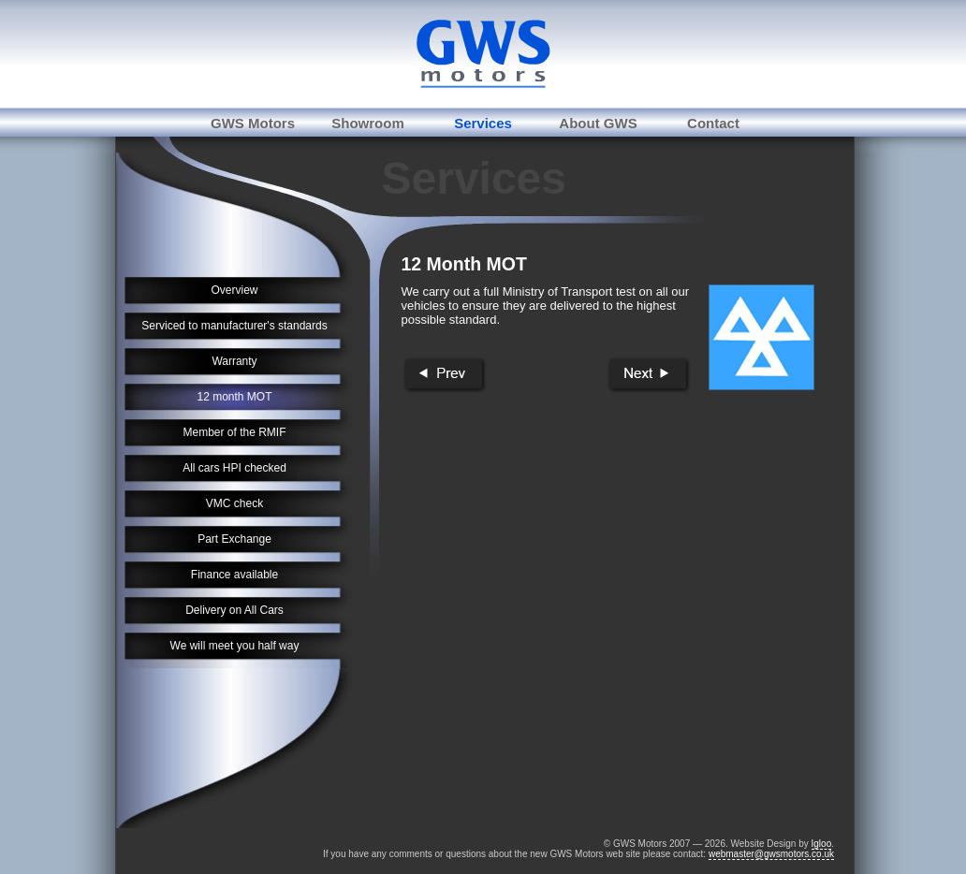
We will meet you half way (235, 645)
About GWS (598, 123)
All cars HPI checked (234, 467)
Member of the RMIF (234, 432)
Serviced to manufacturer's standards (234, 325)
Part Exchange (234, 539)
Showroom (367, 123)
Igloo (822, 843)
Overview (234, 290)
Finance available (234, 574)
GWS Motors (253, 123)
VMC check (234, 503)
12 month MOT (234, 396)
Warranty (234, 361)
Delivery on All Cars (234, 610)
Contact (713, 123)
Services (483, 123)
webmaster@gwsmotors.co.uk (771, 854)
